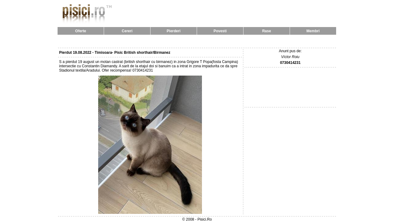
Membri (313, 31)
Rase (266, 31)
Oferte (80, 31)
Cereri (127, 31)
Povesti (220, 31)
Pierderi (174, 31)
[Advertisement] (197, 41)
